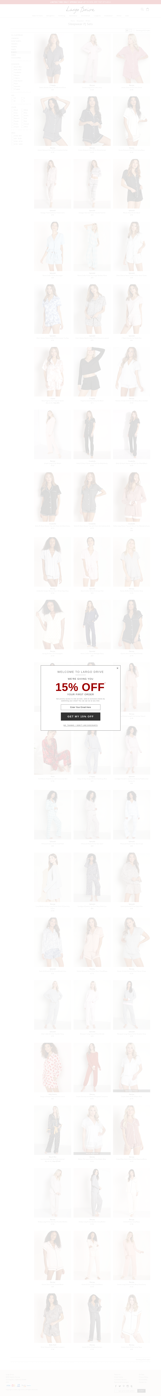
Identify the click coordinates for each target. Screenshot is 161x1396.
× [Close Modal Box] (118, 668)
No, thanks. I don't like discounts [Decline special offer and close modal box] (81, 725)
